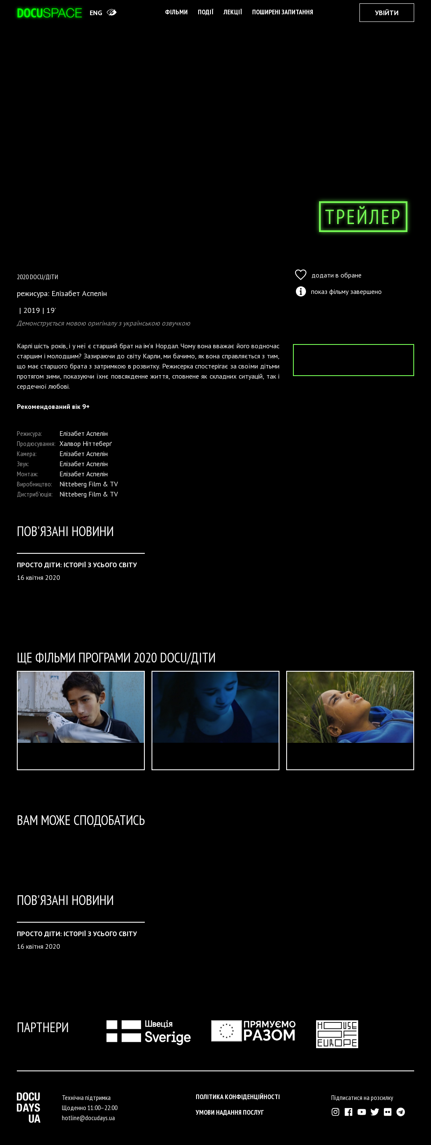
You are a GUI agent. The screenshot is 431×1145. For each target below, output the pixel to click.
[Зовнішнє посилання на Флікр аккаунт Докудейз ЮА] (387, 1112)
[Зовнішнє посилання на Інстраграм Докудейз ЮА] (335, 1112)
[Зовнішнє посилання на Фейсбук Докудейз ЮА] (348, 1112)
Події (205, 12)
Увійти (387, 12)
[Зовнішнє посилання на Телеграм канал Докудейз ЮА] (400, 1112)
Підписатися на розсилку (362, 1097)
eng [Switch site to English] (96, 12)
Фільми (176, 12)
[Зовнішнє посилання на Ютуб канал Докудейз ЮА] (361, 1112)
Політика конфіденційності (238, 1096)
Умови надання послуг (230, 1112)
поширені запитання (282, 12)
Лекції (232, 12)
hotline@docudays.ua (88, 1117)
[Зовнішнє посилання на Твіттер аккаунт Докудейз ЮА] (374, 1112)
